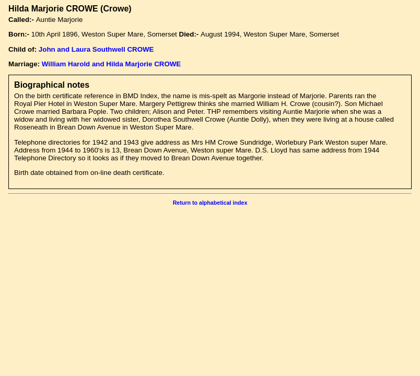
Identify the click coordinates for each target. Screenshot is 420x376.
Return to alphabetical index (210, 202)
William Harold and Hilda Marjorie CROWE (111, 64)
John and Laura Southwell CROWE (96, 49)
